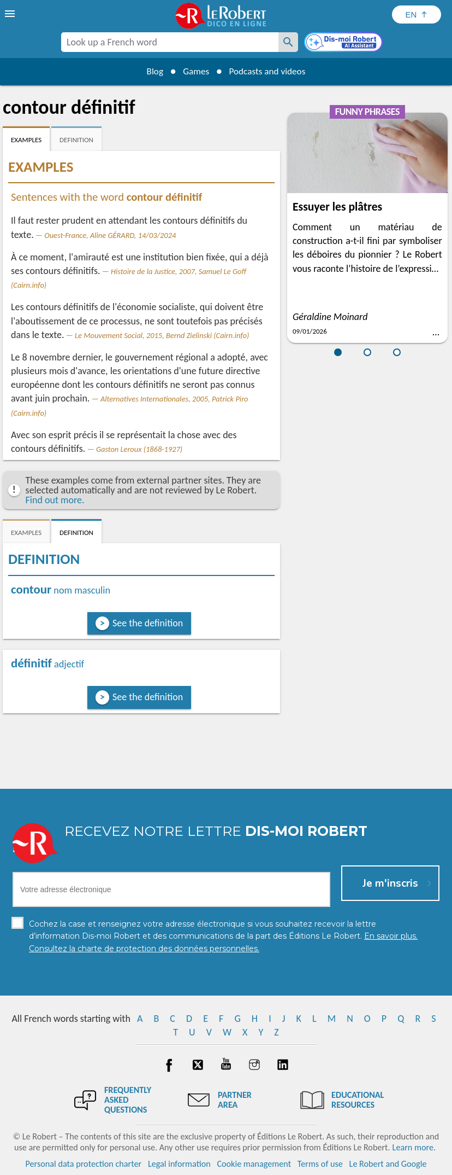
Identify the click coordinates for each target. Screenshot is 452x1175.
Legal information (179, 1164)
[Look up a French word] (288, 42)
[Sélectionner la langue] (416, 14)
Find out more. (55, 500)
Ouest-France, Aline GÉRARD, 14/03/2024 (110, 235)
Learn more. (414, 1147)
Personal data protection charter (84, 1164)
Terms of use (320, 1164)
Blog (150, 71)
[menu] (11, 14)
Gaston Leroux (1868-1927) (139, 449)
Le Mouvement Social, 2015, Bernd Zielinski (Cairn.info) (162, 335)
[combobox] (169, 42)
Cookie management (254, 1164)
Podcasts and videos (270, 71)
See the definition (147, 623)
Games (194, 71)
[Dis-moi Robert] (344, 43)
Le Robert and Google (388, 1164)
